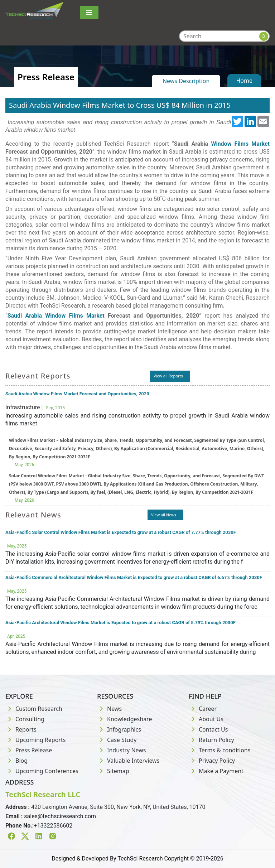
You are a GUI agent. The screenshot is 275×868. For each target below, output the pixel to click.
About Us (206, 719)
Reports (21, 729)
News (109, 709)
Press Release (28, 750)
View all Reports (168, 375)
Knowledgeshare (124, 719)
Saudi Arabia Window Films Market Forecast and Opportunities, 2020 (77, 393)
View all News (163, 514)
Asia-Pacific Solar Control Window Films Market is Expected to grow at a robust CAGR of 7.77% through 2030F (120, 532)
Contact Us (208, 729)
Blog (16, 761)
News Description (186, 81)
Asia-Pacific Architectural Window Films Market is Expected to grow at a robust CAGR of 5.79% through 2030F (120, 622)
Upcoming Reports (35, 740)
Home (244, 81)
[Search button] (263, 36)
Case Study (116, 740)
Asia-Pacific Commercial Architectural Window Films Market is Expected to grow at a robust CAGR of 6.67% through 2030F (133, 577)
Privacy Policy (212, 761)
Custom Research (33, 709)
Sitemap (113, 771)
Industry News (121, 750)
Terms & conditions (219, 750)
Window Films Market (240, 143)
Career (203, 709)
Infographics (119, 729)
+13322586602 (53, 825)
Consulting (24, 719)
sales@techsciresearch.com (60, 816)
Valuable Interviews (128, 761)
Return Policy (211, 740)
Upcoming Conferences (41, 771)
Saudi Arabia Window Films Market (56, 315)
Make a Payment (216, 771)
